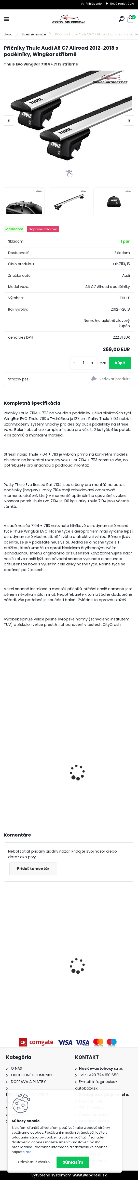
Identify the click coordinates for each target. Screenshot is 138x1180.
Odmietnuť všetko (34, 1162)
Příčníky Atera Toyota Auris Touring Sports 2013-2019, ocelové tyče (34, 954)
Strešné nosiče (33, 34)
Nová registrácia (122, 4)
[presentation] (9, 120)
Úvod (8, 34)
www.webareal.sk (90, 1175)
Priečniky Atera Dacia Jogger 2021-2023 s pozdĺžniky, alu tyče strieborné (95, 953)
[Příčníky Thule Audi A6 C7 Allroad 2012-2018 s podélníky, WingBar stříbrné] (69, 120)
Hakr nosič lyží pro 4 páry (32, 747)
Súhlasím (73, 1162)
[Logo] (69, 19)
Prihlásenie (94, 4)
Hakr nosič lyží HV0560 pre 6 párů (103, 771)
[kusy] (83, 363)
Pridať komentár (33, 868)
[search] (122, 19)
